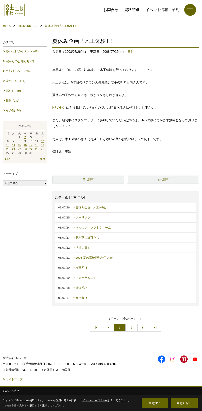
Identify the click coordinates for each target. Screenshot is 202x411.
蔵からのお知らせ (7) (20, 61)
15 (19, 145)
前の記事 (88, 179)
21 (13, 149)
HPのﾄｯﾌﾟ (59, 107)
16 (25, 145)
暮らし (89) (13, 90)
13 (7, 145)
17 (31, 145)
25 (36, 149)
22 (19, 149)
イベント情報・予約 (162, 10)
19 (42, 145)
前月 (8, 159)
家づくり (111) (15, 80)
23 (25, 149)
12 (42, 141)
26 (42, 149)
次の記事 (163, 179)
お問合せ (110, 10)
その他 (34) (13, 110)
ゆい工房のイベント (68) (22, 51)
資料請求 (131, 10)
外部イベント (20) (18, 71)
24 (31, 149)
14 (13, 145)
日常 (131, 51)
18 (36, 145)
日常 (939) (13, 100)
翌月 (42, 159)
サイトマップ (14, 379)
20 (7, 149)
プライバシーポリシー (95, 400)
